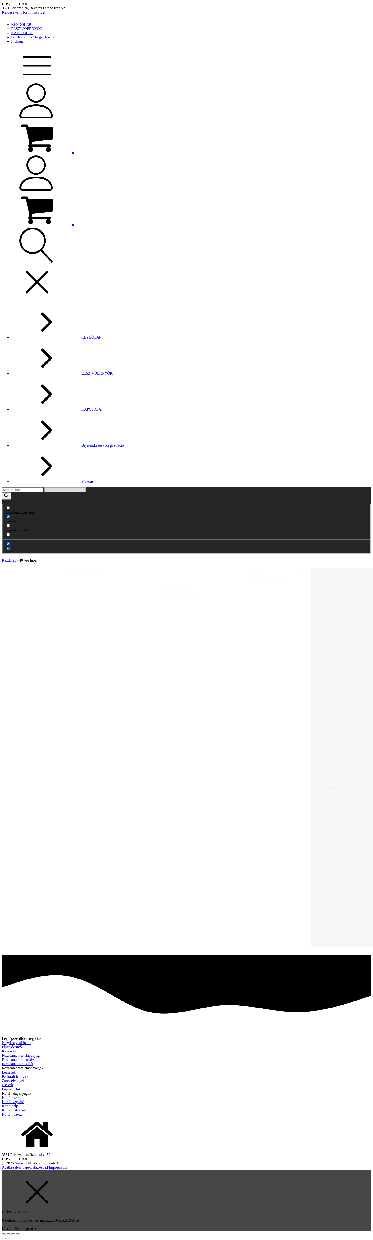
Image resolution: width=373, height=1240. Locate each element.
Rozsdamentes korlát (17, 1064)
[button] (38, 153)
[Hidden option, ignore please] (8, 543)
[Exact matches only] (8, 507)
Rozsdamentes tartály (18, 1060)
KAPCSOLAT (22, 33)
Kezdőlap (9, 560)
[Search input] (22, 489)
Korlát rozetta (12, 1114)
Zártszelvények (13, 1081)
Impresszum (58, 1167)
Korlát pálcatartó (14, 1110)
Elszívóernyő (12, 1047)
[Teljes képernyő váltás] (13, 1234)
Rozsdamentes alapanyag (21, 1055)
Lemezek (9, 1072)
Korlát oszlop (12, 1098)
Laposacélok (11, 1089)
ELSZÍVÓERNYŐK (26, 29)
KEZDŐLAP (21, 24)
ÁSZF (44, 1167)
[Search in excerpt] (8, 534)
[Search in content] (8, 525)
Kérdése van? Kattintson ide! (23, 12)
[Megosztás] (8, 1234)
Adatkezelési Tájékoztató (21, 1167)
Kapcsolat (9, 1051)
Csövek (7, 1085)
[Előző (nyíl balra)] (4, 1238)
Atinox (20, 1163)
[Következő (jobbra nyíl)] (8, 1238)
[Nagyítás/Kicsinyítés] (18, 1234)
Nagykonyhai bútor (16, 1043)
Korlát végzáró (13, 1102)
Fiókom (17, 41)
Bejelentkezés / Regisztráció (32, 37)
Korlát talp (10, 1106)
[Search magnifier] (6, 496)
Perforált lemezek (15, 1076)
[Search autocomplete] (65, 489)
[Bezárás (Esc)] (4, 1234)
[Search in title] (8, 516)
